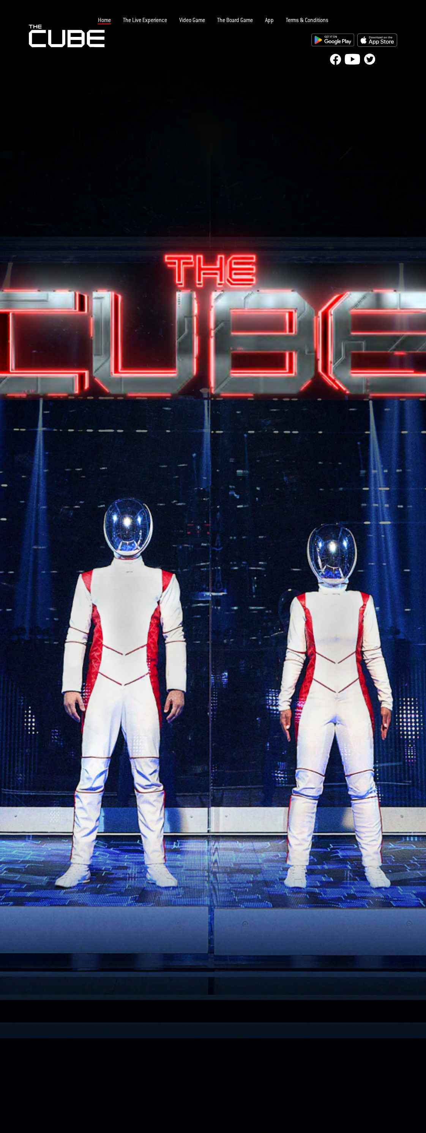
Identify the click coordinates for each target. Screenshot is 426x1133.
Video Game (192, 21)
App (269, 21)
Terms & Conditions (307, 21)
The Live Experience (145, 21)
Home (104, 21)
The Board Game (235, 21)
